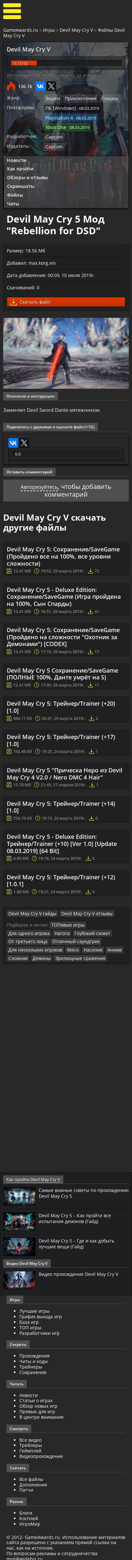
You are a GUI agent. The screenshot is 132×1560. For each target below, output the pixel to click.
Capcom (53, 134)
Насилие (87, 945)
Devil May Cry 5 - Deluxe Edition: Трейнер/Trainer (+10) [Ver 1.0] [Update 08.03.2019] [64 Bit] (62, 840)
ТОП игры (30, 1323)
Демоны (39, 953)
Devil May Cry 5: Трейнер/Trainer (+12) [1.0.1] (61, 877)
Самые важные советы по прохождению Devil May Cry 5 (75, 1188)
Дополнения (33, 1479)
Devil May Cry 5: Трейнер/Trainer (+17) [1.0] (61, 737)
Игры (49, 30)
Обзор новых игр (38, 1401)
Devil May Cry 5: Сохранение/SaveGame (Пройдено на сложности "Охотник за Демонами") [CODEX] (63, 634)
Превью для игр (37, 1407)
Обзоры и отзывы (27, 173)
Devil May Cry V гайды (29, 910)
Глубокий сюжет (87, 929)
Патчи (26, 1485)
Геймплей (30, 1446)
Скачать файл (30, 298)
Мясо (68, 945)
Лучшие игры (34, 1306)
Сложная (17, 953)
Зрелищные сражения (75, 953)
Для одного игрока (27, 929)
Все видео (30, 1435)
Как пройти (20, 165)
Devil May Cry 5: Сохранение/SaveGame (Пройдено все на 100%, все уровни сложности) (63, 553)
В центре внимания (41, 1412)
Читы (13, 199)
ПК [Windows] (59, 107)
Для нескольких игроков (33, 945)
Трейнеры (30, 1362)
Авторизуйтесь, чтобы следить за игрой (51, 75)
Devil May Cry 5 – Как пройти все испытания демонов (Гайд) (78, 1213)
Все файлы (31, 1474)
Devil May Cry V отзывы (79, 910)
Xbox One (55, 125)
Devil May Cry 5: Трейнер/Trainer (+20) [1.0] (61, 704)
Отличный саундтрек (69, 937)
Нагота (58, 929)
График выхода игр (40, 1312)
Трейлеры (30, 1440)
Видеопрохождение (41, 1451)
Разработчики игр (39, 1328)
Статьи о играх (36, 1395)
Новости (16, 156)
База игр (29, 1317)
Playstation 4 (58, 116)
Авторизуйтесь (39, 483)
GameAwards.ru (20, 30)
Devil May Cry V (76, 30)
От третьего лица (25, 937)
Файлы (15, 191)
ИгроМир (29, 1519)
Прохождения (34, 1351)
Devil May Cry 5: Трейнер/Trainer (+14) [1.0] (61, 803)
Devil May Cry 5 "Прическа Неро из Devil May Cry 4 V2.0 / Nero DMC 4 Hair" (64, 770)
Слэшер (105, 98)
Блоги (25, 1508)
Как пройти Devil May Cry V (32, 1174)
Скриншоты (20, 182)
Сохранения (32, 1367)
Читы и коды (33, 1356)
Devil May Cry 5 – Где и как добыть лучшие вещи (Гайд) (80, 1238)
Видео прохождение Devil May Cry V (82, 1268)
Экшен (52, 98)
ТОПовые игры (66, 921)
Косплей (28, 1513)
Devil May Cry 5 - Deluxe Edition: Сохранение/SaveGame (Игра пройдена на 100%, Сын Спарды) (64, 593)
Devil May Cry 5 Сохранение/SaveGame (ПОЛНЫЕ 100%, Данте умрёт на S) (62, 670)
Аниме (107, 945)
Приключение (78, 98)
